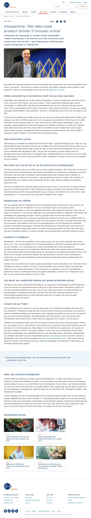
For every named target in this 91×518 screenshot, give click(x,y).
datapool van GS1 (56, 90)
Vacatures (50, 502)
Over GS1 (53, 12)
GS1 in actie (43, 12)
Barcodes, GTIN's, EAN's (11, 497)
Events (70, 500)
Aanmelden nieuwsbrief (75, 502)
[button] (64, 2)
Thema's (33, 12)
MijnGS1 (82, 6)
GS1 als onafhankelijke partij (54, 338)
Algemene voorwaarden (43, 510)
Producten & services (12, 12)
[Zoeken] (64, 6)
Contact (27, 502)
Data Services (8, 500)
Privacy (53, 510)
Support (85, 2)
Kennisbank (63, 12)
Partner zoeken (8, 502)
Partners (72, 12)
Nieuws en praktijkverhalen (76, 497)
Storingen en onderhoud (75, 2)
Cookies (59, 510)
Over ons (49, 497)
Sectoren (25, 12)
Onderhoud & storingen (32, 500)
